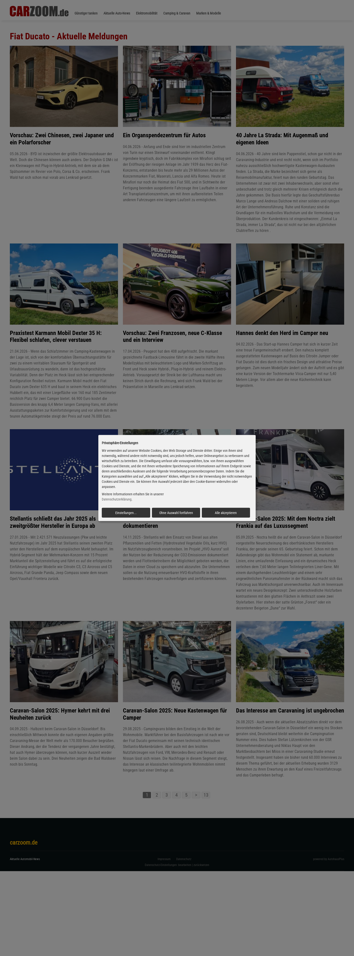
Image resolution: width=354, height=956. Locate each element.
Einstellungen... (126, 513)
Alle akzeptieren (226, 513)
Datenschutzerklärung (117, 499)
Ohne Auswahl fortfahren (176, 513)
